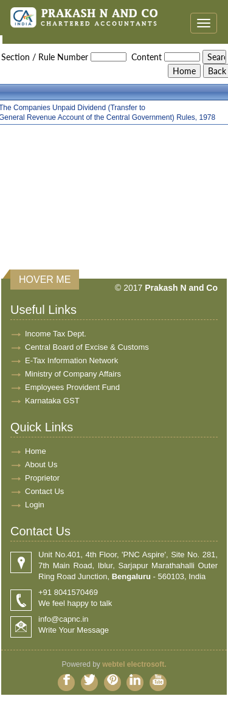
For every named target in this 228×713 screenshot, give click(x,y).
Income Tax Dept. (55, 333)
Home (35, 451)
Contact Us (44, 491)
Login (34, 504)
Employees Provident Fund (72, 387)
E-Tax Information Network (71, 360)
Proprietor (42, 477)
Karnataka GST (52, 400)
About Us (41, 464)
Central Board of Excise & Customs (87, 347)
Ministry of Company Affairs (73, 373)
